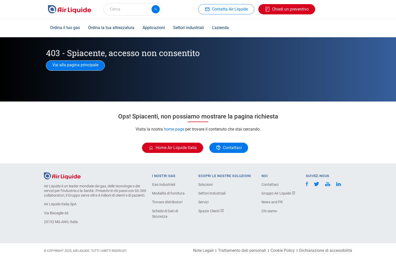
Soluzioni (205, 184)
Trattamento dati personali (242, 251)
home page (174, 129)
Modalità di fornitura (168, 193)
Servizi (203, 202)
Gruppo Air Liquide (278, 193)
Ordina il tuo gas (65, 27)
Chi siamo (269, 211)
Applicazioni (154, 27)
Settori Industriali (211, 193)
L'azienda (220, 27)
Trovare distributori (167, 202)
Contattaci (269, 184)
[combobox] (132, 9)
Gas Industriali (163, 184)
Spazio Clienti (211, 211)
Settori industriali (188, 27)
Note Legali (203, 251)
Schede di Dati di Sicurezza (165, 213)
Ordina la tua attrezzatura (111, 27)
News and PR (272, 202)
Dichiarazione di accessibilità (325, 251)
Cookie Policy (282, 251)
